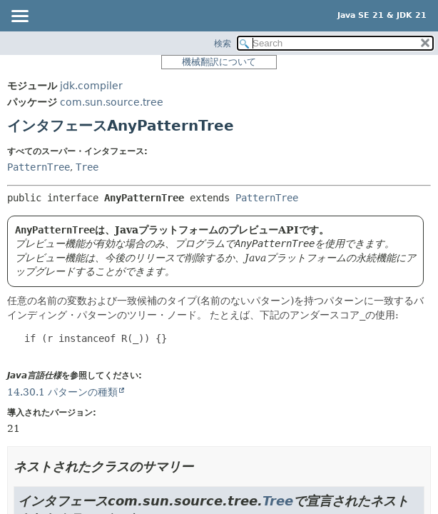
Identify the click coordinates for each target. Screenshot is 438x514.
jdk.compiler (91, 85)
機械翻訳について (219, 61)
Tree (87, 167)
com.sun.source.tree (111, 102)
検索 (222, 44)
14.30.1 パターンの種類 (62, 392)
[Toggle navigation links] (19, 17)
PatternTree (38, 167)
